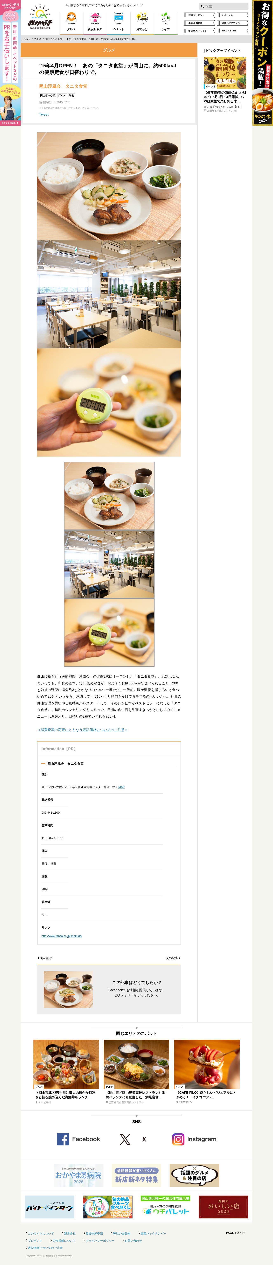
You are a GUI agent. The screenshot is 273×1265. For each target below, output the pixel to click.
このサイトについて (41, 1233)
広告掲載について (64, 1240)
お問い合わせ (133, 1240)
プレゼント (35, 1240)
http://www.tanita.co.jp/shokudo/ (62, 936)
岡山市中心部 (47, 95)
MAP (121, 787)
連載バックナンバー (153, 1233)
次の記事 (172, 957)
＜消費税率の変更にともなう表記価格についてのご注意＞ (82, 730)
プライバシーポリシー (100, 1240)
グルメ (37, 38)
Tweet (43, 114)
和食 (71, 95)
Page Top (233, 1233)
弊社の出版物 (121, 1233)
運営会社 (70, 1233)
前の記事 (46, 957)
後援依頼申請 (94, 1233)
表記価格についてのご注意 (45, 1248)
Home (26, 38)
